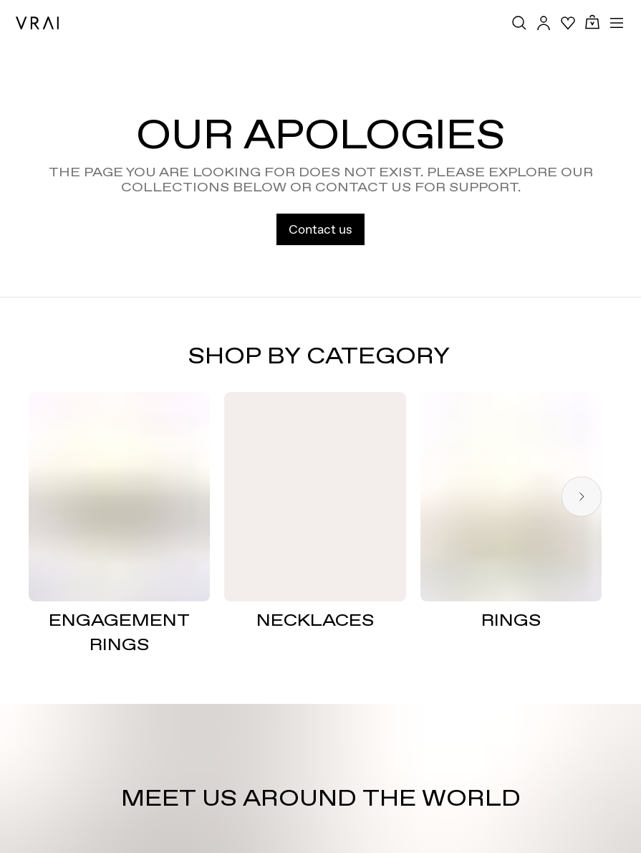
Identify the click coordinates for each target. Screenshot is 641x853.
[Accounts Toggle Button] (543, 23)
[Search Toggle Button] (519, 23)
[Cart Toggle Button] (592, 23)
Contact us (320, 229)
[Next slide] (582, 496)
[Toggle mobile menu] (616, 23)
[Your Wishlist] (568, 23)
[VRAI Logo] (37, 23)
